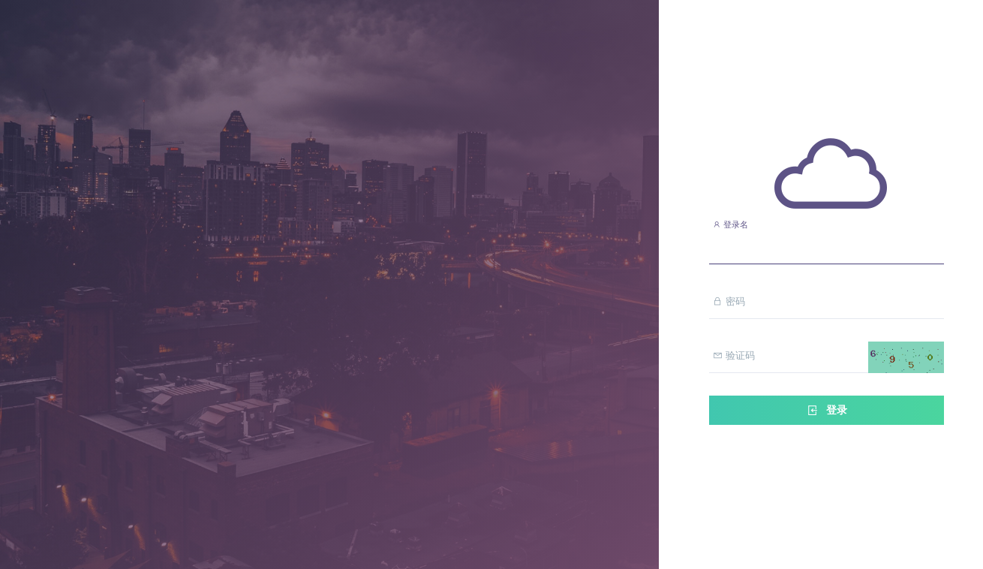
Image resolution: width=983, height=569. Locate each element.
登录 (826, 410)
